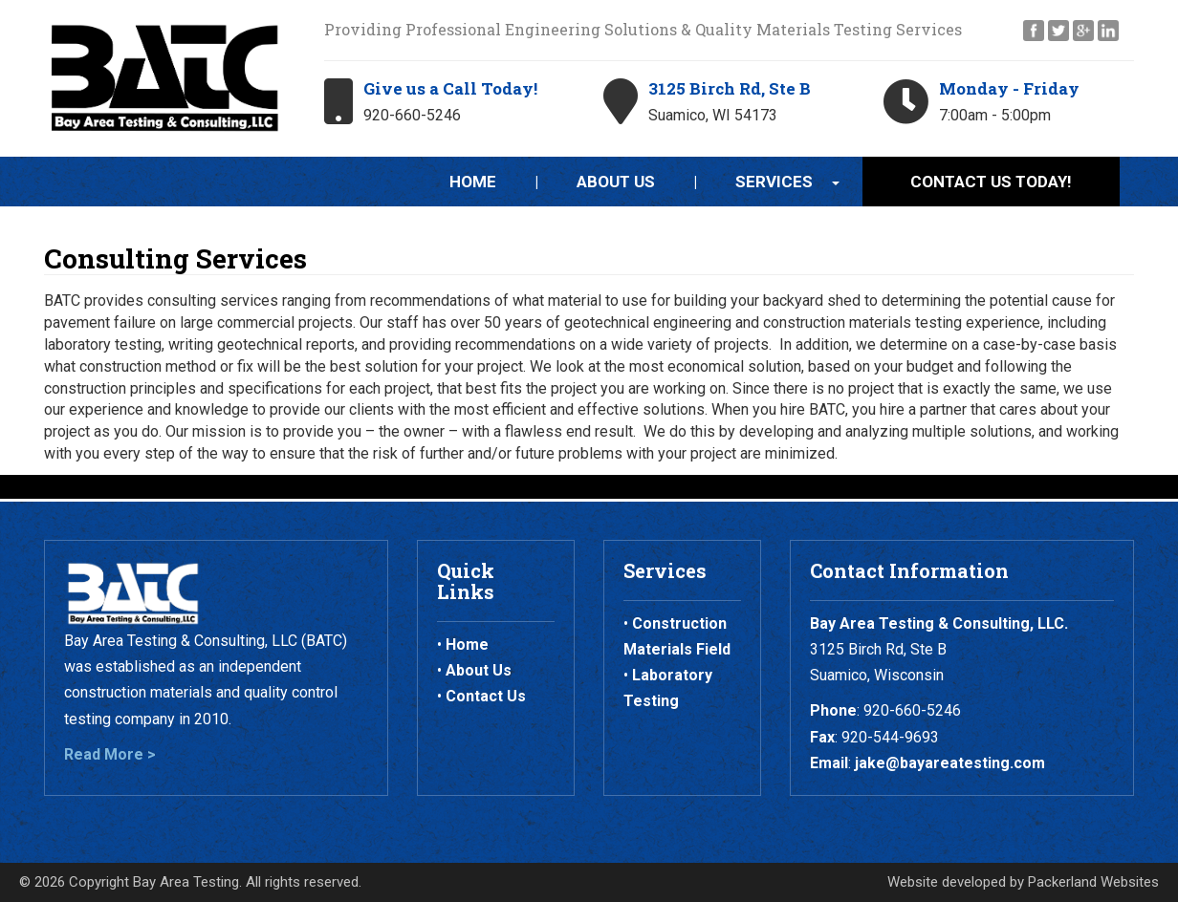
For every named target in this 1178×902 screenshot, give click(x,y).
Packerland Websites (1093, 882)
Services (774, 181)
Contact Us (486, 696)
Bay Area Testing (186, 882)
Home (472, 181)
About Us (616, 181)
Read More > (110, 754)
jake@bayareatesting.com (950, 763)
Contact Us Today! (991, 181)
